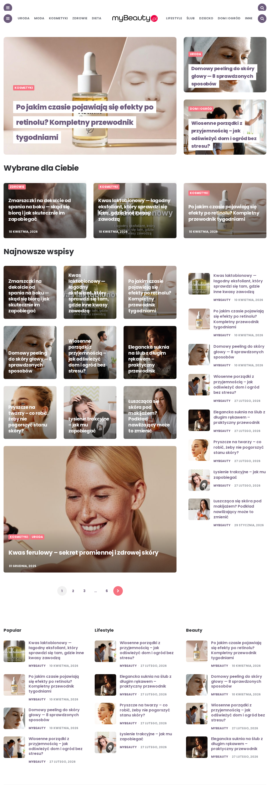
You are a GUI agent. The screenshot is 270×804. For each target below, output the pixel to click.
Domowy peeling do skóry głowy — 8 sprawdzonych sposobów (223, 76)
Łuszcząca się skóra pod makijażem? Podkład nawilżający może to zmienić (237, 509)
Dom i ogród (229, 18)
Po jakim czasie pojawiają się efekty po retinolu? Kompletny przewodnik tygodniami (84, 113)
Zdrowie (79, 18)
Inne (248, 18)
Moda (39, 18)
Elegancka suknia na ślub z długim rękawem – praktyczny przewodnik (147, 360)
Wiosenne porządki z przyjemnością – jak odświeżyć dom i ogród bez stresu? (225, 134)
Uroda (24, 18)
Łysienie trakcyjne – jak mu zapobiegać (89, 428)
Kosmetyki (58, 18)
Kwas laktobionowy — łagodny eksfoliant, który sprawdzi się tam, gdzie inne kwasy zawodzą (134, 209)
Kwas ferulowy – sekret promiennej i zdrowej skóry (77, 547)
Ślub (191, 18)
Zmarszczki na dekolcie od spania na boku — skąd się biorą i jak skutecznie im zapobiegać (39, 209)
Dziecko (206, 18)
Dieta (96, 18)
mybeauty (221, 300)
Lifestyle (174, 18)
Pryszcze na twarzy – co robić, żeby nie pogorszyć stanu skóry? (29, 423)
